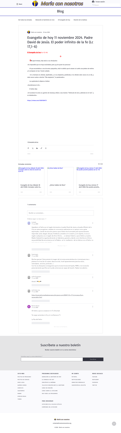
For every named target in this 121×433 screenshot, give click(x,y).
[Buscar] (105, 5)
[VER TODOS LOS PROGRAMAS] (54, 393)
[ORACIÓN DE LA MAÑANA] (54, 382)
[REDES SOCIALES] (98, 373)
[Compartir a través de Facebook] (28, 148)
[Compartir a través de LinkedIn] (37, 148)
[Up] (114, 424)
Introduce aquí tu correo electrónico (31, 356)
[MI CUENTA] (77, 373)
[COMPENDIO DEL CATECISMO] (54, 407)
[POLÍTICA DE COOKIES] (26, 379)
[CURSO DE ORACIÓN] (54, 387)
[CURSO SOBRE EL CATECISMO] (54, 390)
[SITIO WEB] (24, 373)
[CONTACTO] (26, 387)
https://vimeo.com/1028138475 (37, 100)
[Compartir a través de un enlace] (41, 148)
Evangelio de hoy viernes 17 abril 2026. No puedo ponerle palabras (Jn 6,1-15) (89, 186)
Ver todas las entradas (25, 20)
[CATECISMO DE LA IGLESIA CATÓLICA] (55, 404)
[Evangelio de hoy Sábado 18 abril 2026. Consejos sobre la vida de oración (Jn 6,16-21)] (31, 174)
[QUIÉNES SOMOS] (26, 385)
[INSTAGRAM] (97, 379)
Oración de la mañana (80, 20)
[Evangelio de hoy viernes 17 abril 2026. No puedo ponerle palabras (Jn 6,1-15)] (90, 174)
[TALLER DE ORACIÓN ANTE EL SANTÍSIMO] (54, 385)
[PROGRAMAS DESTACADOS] (52, 373)
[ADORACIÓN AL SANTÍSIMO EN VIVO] (54, 376)
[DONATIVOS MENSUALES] (78, 382)
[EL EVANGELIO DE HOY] (54, 379)
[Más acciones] (93, 223)
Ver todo (100, 164)
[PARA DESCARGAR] (52, 401)
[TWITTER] (97, 385)
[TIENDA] (26, 399)
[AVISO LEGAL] (26, 382)
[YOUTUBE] (97, 376)
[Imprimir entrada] (46, 148)
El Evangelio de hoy (64, 20)
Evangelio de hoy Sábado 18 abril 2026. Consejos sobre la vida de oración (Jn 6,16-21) (30, 186)
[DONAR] (26, 393)
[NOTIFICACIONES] (79, 379)
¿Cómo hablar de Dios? (57, 185)
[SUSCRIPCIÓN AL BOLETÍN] (79, 385)
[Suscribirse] (93, 359)
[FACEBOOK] (97, 382)
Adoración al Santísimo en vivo (44, 20)
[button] (21, 4)
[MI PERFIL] (78, 376)
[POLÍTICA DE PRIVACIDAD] (26, 376)
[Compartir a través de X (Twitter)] (32, 148)
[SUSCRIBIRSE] (26, 390)
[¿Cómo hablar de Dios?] (60, 174)
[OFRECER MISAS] (26, 396)
